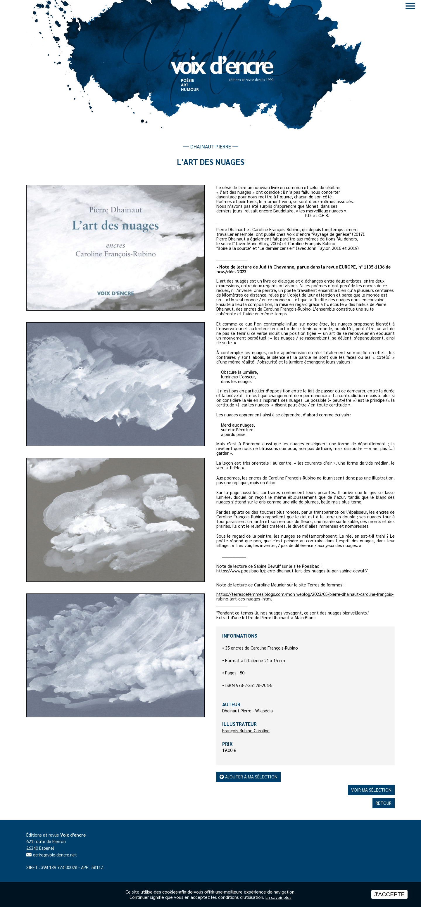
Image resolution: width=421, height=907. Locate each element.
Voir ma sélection (371, 789)
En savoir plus (278, 897)
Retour (383, 803)
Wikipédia (264, 710)
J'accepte (389, 894)
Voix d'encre (73, 834)
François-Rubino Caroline (246, 730)
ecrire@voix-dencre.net (55, 854)
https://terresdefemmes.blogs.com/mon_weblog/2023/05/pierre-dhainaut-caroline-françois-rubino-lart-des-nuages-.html (305, 596)
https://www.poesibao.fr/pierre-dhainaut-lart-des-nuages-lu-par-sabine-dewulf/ (291, 570)
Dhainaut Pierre (236, 710)
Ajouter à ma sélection (248, 776)
